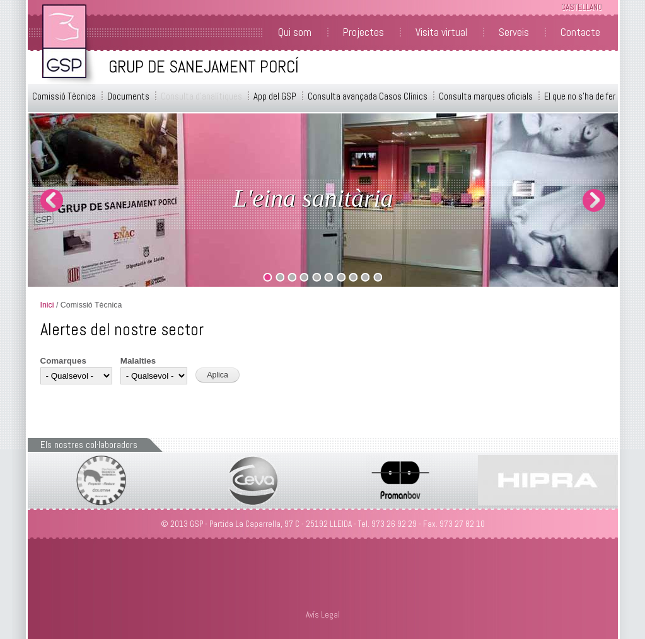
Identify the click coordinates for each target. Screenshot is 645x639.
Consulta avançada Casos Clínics (367, 96)
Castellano (581, 7)
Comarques (63, 361)
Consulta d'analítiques (201, 96)
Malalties (138, 361)
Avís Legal (323, 614)
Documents (128, 96)
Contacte (580, 32)
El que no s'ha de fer (579, 96)
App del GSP (274, 96)
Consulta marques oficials (486, 96)
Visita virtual (441, 32)
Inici (47, 305)
